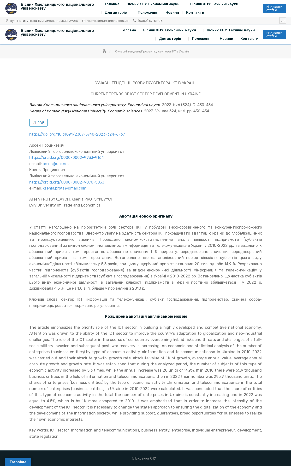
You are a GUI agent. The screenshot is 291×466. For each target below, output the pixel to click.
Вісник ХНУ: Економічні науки (153, 4)
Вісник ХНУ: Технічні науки (214, 4)
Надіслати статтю (274, 8)
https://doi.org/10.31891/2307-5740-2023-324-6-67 (77, 134)
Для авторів (116, 12)
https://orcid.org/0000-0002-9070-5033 (66, 182)
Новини (172, 12)
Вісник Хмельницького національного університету (57, 6)
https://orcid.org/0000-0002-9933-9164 (66, 157)
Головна (112, 4)
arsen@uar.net (56, 163)
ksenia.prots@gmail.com (64, 188)
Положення (148, 12)
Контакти (195, 12)
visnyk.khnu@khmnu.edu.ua (108, 21)
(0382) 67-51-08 (150, 21)
